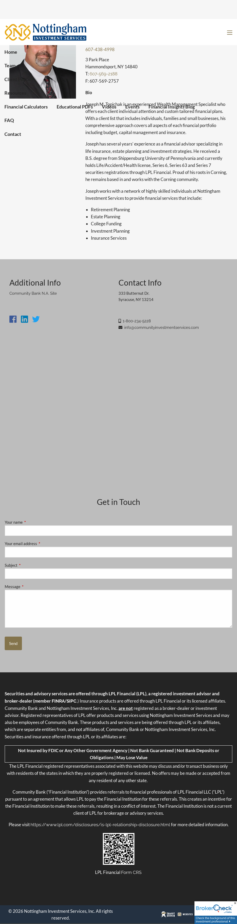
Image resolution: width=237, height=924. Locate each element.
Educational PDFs (75, 107)
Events (132, 107)
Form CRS (131, 872)
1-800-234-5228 (137, 321)
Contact (12, 134)
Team (10, 65)
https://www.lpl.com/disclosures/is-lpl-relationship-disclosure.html (100, 824)
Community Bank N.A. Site (33, 293)
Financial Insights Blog (172, 107)
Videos (109, 107)
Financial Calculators (26, 107)
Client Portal (17, 79)
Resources (15, 93)
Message (31, 586)
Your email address (39, 543)
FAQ (9, 120)
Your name (32, 522)
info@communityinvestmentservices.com (161, 327)
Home (10, 52)
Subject (29, 565)
